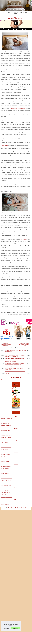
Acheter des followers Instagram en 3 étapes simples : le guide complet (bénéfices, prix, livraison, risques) (14, 364)
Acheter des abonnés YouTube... (6, 418)
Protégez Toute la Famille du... (6, 437)
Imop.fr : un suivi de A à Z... (6, 461)
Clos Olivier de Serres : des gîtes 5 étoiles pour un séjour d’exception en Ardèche (14, 369)
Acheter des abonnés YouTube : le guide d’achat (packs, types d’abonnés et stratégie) (15, 351)
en (15, 508)
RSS (25, 507)
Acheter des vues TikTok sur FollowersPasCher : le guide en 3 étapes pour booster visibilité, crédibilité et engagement (15, 353)
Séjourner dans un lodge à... (6, 447)
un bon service (24, 239)
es (16, 508)
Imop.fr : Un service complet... (6, 456)
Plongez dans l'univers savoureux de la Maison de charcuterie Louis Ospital (6, 344)
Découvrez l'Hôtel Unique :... (6, 444)
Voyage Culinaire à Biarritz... (6, 485)
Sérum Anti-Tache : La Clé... (6, 432)
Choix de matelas (5, 145)
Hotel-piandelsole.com (11, 507)
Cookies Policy (22, 507)
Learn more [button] (11, 625)
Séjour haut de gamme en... (6, 492)
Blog (15, 17)
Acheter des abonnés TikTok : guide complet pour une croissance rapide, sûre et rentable (14, 366)
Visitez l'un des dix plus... (5, 494)
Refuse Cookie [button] (6, 628)
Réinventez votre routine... (5, 430)
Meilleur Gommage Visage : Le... (6, 435)
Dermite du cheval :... (5, 423)
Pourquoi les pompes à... (5, 468)
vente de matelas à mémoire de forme (18, 108)
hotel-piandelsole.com (15, 15)
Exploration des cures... (5, 504)
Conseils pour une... (4, 449)
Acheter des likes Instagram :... (6, 425)
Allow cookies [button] (15, 628)
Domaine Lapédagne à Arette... (6, 490)
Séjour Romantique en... (5, 442)
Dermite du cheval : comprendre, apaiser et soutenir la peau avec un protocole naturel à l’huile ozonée (15, 356)
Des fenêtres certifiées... (5, 454)
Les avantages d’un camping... (6, 497)
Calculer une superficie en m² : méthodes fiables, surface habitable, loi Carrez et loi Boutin (14, 361)
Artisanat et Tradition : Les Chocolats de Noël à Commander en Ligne (15, 371)
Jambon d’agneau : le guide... (6, 480)
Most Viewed (3, 379)
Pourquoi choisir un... (5, 473)
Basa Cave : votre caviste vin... (6, 478)
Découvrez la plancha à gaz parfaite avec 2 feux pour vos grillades (24, 344)
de (14, 508)
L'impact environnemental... (6, 466)
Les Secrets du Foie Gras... (6, 482)
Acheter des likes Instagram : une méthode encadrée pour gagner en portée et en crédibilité (14, 358)
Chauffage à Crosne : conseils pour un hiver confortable (14, 373)
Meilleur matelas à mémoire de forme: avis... (15, 18)
